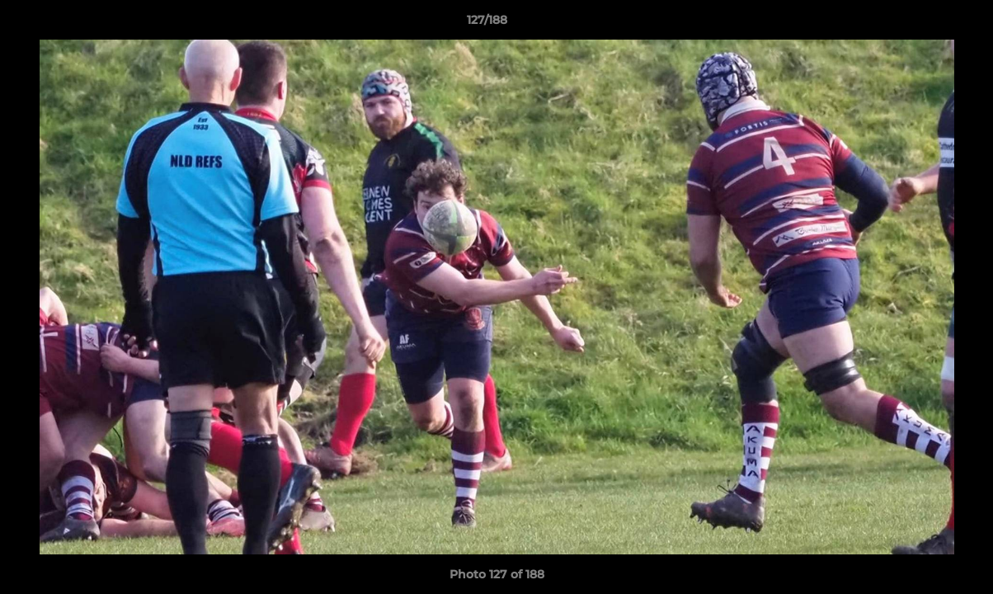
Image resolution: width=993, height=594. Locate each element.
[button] (924, 23)
